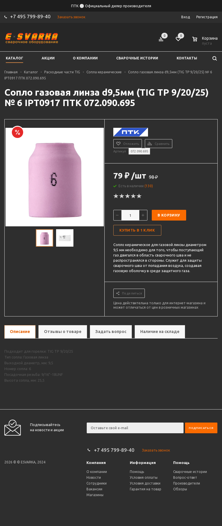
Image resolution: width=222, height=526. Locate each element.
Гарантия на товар (145, 489)
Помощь (181, 463)
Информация (143, 463)
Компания (96, 463)
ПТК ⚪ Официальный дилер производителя (111, 6)
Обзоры (180, 489)
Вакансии (94, 489)
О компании (96, 472)
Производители (186, 483)
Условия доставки (145, 483)
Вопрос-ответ (185, 477)
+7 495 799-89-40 (30, 16)
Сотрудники (96, 483)
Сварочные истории (190, 472)
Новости (93, 477)
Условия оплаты (144, 477)
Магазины (94, 495)
